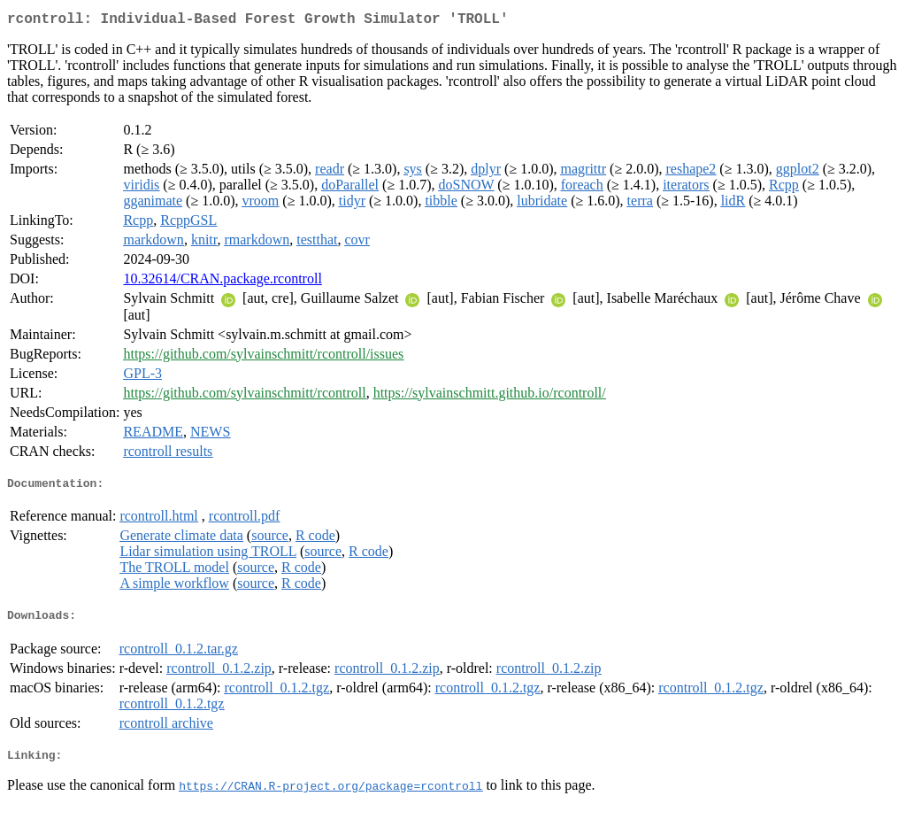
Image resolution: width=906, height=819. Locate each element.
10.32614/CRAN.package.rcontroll (222, 282)
